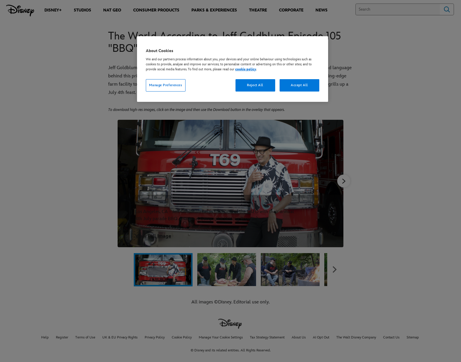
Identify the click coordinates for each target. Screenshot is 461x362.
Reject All (255, 85)
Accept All (299, 85)
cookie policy (245, 69)
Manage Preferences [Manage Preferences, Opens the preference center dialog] (165, 85)
